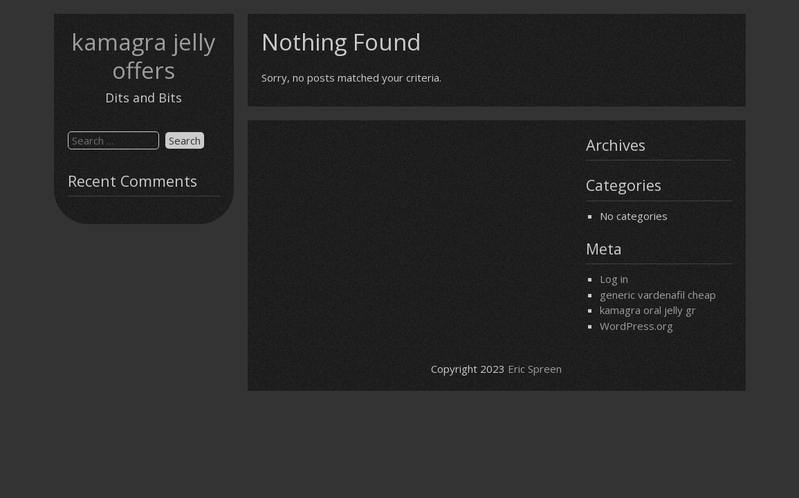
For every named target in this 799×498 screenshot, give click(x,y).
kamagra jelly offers (143, 56)
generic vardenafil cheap (658, 295)
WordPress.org (636, 326)
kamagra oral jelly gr (648, 310)
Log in (614, 279)
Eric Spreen (535, 369)
